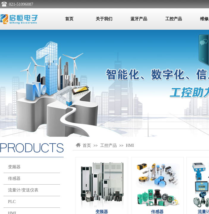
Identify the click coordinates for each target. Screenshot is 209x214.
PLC (12, 201)
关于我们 (104, 19)
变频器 (14, 167)
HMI (130, 145)
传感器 (14, 178)
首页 (69, 19)
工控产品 (173, 19)
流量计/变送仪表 (23, 190)
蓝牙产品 (139, 19)
